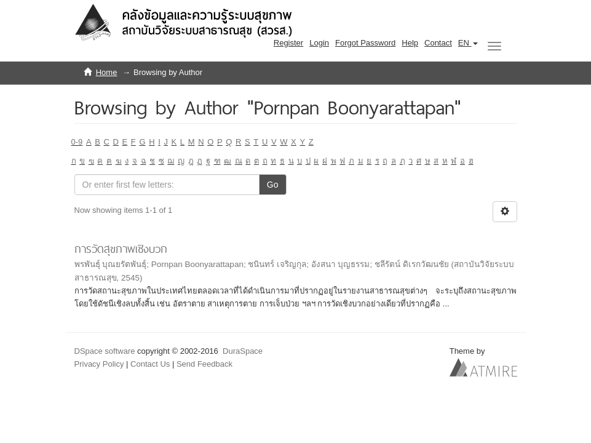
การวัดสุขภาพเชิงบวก (120, 248)
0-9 (77, 141)
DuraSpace (243, 351)
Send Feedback (204, 364)
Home (106, 72)
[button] (468, 43)
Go (273, 185)
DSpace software (104, 351)
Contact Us (150, 364)
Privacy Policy (99, 364)
